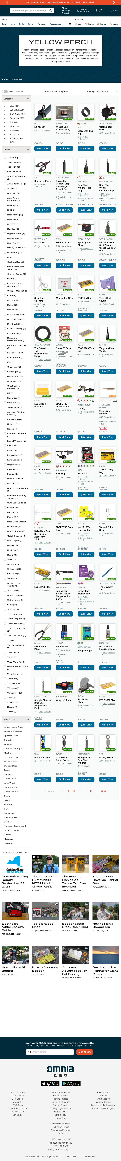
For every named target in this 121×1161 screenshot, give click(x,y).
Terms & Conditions (73, 1157)
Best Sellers (17, 1099)
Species (5, 79)
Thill (36, 754)
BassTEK (102, 345)
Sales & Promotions (17, 1108)
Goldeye (8, 843)
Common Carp (11, 787)
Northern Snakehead (15, 826)
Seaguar (81, 524)
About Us (103, 1095)
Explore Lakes (60, 1111)
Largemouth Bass (13, 727)
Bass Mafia (61, 295)
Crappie (8, 740)
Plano (58, 239)
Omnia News (103, 1099)
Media (114, 24)
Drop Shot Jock (85, 647)
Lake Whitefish (12, 830)
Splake (7, 800)
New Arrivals (17, 1095)
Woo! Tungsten (62, 178)
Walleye (8, 744)
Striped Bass (10, 766)
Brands (101, 24)
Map (78, 24)
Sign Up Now (85, 1052)
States (89, 24)
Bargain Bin (17, 1102)
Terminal (42, 24)
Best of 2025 (17, 1111)
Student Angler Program (103, 1108)
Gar (6, 809)
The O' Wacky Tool (42, 345)
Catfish (7, 774)
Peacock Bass (11, 817)
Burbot (7, 834)
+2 (93, 401)
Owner (102, 295)
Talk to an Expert (60, 1127)
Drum (7, 796)
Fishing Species (60, 1105)
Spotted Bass (11, 736)
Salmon (8, 804)
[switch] (5, 91)
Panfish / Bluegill (13, 748)
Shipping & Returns (60, 1130)
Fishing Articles (60, 1099)
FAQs (60, 1133)
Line (13, 24)
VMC (79, 128)
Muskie (7, 753)
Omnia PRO (60, 1115)
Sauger (7, 822)
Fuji (36, 123)
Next (103, 791)
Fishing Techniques (60, 1102)
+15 (114, 401)
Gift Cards (17, 1115)
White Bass (10, 779)
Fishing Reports (60, 1095)
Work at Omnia (103, 1102)
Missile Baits (61, 123)
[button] (16, 99)
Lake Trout (9, 783)
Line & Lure (104, 643)
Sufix (80, 470)
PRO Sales (18, 1105)
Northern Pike (11, 757)
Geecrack (38, 528)
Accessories (55, 24)
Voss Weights (40, 697)
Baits (4, 24)
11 (91, 791)
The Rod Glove (105, 123)
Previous (49, 791)
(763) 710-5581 (60, 1146)
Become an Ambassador (103, 1105)
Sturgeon (9, 813)
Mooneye (8, 839)
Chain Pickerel (11, 792)
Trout (7, 770)
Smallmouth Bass (13, 731)
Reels (30, 24)
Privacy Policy (90, 1157)
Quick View (42, 148)
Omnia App (60, 1118)
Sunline (59, 345)
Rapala (37, 295)
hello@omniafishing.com (60, 1149)
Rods (21, 24)
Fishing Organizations (60, 1108)
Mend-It (59, 643)
